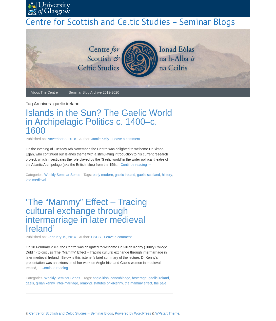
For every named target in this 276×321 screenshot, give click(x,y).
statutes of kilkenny (108, 283)
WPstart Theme (167, 313)
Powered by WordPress (133, 313)
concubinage (120, 278)
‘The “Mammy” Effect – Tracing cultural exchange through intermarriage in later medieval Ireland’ (86, 215)
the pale (160, 283)
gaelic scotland (148, 175)
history (167, 175)
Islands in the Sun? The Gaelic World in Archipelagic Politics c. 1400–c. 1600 (99, 122)
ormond (86, 283)
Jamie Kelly (100, 139)
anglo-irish (101, 278)
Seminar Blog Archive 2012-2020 (94, 92)
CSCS (96, 237)
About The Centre (44, 92)
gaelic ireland (125, 175)
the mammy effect (138, 283)
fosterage (139, 278)
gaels (30, 283)
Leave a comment (126, 139)
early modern (103, 175)
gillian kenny (45, 283)
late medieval (36, 180)
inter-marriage (67, 283)
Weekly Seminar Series (62, 175)
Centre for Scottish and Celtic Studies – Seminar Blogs (130, 21)
